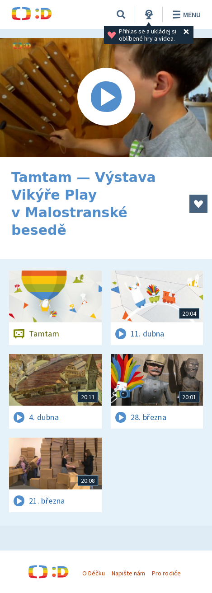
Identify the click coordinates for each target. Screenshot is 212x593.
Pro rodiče (166, 573)
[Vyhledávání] (121, 14)
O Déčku (93, 573)
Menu (185, 14)
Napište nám (128, 573)
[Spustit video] (106, 97)
